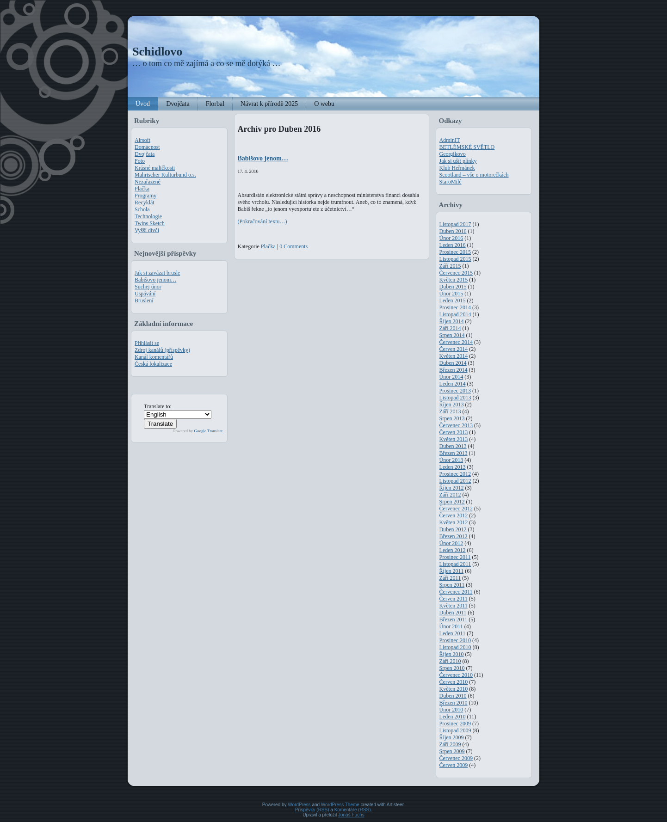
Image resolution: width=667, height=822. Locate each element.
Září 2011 (450, 578)
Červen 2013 (453, 432)
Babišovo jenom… (155, 279)
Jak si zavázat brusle (157, 273)
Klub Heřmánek (457, 168)
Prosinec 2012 (455, 474)
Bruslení (144, 300)
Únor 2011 (451, 626)
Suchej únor (148, 286)
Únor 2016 (451, 238)
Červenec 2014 (456, 342)
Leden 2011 (452, 633)
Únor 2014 (451, 377)
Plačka (142, 188)
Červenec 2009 (456, 758)
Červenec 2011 (456, 592)
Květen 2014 (453, 356)
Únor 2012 (451, 543)
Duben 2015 (453, 286)
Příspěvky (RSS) (312, 809)
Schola (142, 209)
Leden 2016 (452, 245)
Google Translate (208, 431)
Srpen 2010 (452, 668)
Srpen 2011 (452, 585)
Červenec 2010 (456, 675)
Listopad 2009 (455, 730)
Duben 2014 (453, 363)
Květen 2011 (453, 605)
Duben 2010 (453, 696)
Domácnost (147, 147)
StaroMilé (450, 181)
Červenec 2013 (456, 425)
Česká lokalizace (153, 364)
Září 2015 (450, 266)
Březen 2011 (453, 619)
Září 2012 (450, 494)
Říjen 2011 (451, 571)
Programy (145, 195)
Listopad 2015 (455, 259)
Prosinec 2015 (455, 252)
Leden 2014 (452, 383)
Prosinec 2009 (455, 723)
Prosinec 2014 (455, 307)
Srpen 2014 (452, 335)
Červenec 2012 (456, 508)
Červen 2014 (453, 349)
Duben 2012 (453, 529)
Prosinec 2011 (455, 557)
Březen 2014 (453, 370)
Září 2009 (450, 744)
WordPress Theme (340, 804)
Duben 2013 (453, 446)
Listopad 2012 (455, 481)
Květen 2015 (453, 279)
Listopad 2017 (455, 224)
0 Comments (293, 246)
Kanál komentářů (154, 357)
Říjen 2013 (451, 404)
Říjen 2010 (451, 654)
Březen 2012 (453, 536)
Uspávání (145, 293)
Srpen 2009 (452, 751)
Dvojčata (144, 154)
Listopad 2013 (455, 397)
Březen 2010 (453, 702)
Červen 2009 (453, 765)
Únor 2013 (451, 460)
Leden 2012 (452, 550)
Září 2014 (450, 328)
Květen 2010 (453, 689)
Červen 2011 (453, 598)
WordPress (299, 804)
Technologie (148, 216)
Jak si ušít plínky (458, 161)
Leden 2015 (452, 300)
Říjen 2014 (451, 321)
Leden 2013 (452, 467)
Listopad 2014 (455, 314)
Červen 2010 (453, 682)
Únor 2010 (451, 709)
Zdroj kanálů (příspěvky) (162, 350)
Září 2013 (450, 411)
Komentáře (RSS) (352, 809)
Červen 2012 (453, 515)
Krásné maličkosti (155, 168)
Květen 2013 (453, 439)
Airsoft (142, 140)
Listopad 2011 (455, 564)
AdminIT (449, 140)
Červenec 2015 (456, 273)
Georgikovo (452, 154)
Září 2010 (450, 661)
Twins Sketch (150, 223)
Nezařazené (148, 181)
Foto (140, 161)
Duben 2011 (453, 612)
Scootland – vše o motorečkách (474, 175)
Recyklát (144, 202)
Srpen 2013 (452, 418)
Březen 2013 (453, 453)
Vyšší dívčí (147, 230)
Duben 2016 (453, 231)
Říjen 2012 (451, 488)
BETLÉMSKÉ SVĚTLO (467, 147)
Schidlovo (157, 51)
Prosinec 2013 (455, 390)
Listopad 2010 (455, 647)
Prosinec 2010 (455, 640)
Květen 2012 (453, 522)
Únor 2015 (451, 293)
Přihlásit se (147, 343)
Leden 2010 (452, 716)
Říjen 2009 (451, 737)
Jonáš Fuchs (351, 814)
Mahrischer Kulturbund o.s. (165, 175)
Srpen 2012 (452, 501)
